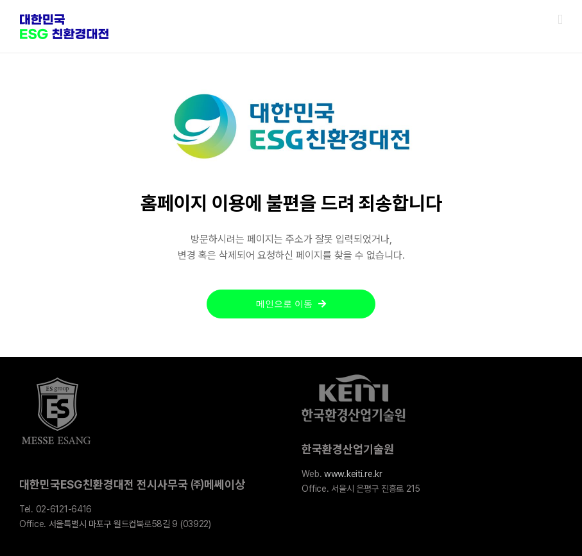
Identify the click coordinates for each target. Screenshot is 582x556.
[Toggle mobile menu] (560, 19)
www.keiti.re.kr (353, 474)
